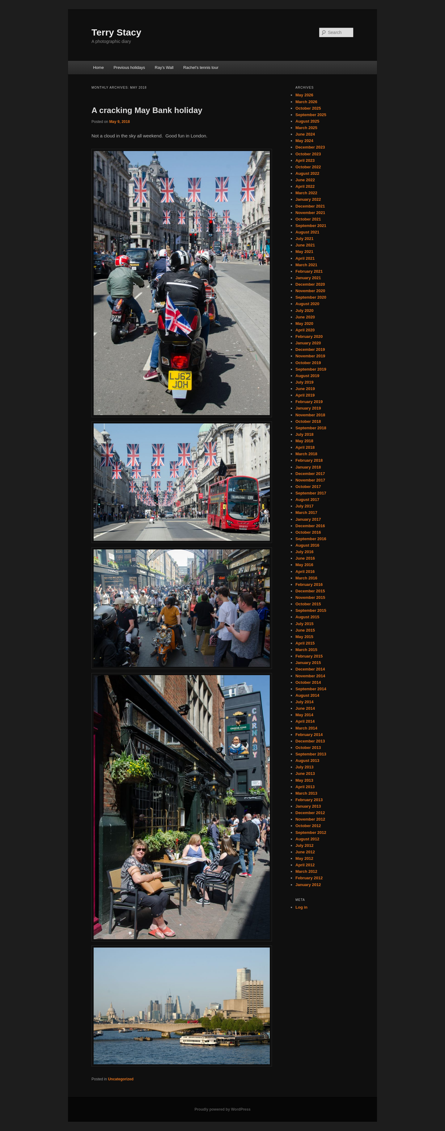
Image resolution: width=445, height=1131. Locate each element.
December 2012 (310, 812)
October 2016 (308, 532)
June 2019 (305, 388)
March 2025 (306, 127)
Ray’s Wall (164, 67)
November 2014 (310, 676)
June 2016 (305, 558)
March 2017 (306, 512)
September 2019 (310, 369)
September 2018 (310, 428)
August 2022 (307, 173)
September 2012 (310, 832)
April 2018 (305, 447)
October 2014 (308, 682)
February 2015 (309, 656)
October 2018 (308, 421)
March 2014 (306, 728)
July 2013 (304, 767)
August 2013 (307, 760)
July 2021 (304, 238)
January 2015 (308, 662)
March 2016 (306, 578)
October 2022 (308, 167)
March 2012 (306, 871)
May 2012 (304, 858)
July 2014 (304, 702)
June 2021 (305, 245)
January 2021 (308, 277)
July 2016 (304, 551)
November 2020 (310, 290)
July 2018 (304, 434)
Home (98, 67)
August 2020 (307, 303)
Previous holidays (129, 67)
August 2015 (307, 617)
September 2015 (310, 610)
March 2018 (306, 454)
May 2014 (304, 715)
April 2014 (305, 721)
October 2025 (308, 108)
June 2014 (305, 708)
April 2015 (305, 643)
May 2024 (304, 140)
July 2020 (304, 310)
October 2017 (308, 486)
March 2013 (306, 793)
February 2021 (309, 271)
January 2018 (308, 467)
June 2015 (305, 630)
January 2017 (308, 519)
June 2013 (305, 773)
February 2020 (309, 336)
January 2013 (308, 806)
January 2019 (308, 408)
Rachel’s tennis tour (200, 67)
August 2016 (307, 545)
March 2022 (306, 193)
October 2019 (308, 362)
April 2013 (305, 786)
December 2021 (310, 206)
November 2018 (310, 415)
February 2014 (309, 734)
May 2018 (304, 441)
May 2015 (304, 636)
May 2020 (304, 323)
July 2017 (304, 506)
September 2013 (310, 754)
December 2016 (310, 525)
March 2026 (306, 101)
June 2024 (305, 134)
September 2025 (310, 114)
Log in (301, 907)
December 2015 (310, 591)
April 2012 (305, 865)
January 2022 (308, 199)
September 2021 (310, 225)
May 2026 (304, 95)
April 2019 (305, 395)
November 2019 (310, 356)
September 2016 (310, 538)
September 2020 (310, 297)
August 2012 (307, 839)
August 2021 (307, 232)
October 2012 (308, 825)
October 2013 (308, 747)
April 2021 (305, 258)
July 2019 (304, 382)
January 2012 (308, 884)
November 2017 (310, 480)
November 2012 (310, 819)
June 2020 (305, 317)
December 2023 (310, 147)
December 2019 (310, 349)
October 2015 (308, 604)
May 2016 (304, 564)
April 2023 (305, 160)
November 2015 (310, 597)
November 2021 (310, 212)
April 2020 (305, 330)
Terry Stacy (116, 32)
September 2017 (310, 493)
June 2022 (305, 180)
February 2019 (309, 401)
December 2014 (310, 669)
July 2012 (304, 845)
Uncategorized (121, 1079)
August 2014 (307, 695)
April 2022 (305, 186)
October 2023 (308, 154)
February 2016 (309, 584)
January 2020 (308, 343)
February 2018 (309, 460)
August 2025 (307, 121)
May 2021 (304, 251)
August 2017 (307, 499)
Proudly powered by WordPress (222, 1109)
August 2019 (307, 375)
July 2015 (304, 623)
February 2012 (309, 878)
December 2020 (310, 284)
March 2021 (306, 265)
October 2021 (308, 219)
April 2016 (305, 571)
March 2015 (306, 649)
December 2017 (310, 473)
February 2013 (309, 799)
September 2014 (310, 689)
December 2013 (310, 741)
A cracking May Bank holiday (146, 110)
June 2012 (305, 852)
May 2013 (304, 780)
